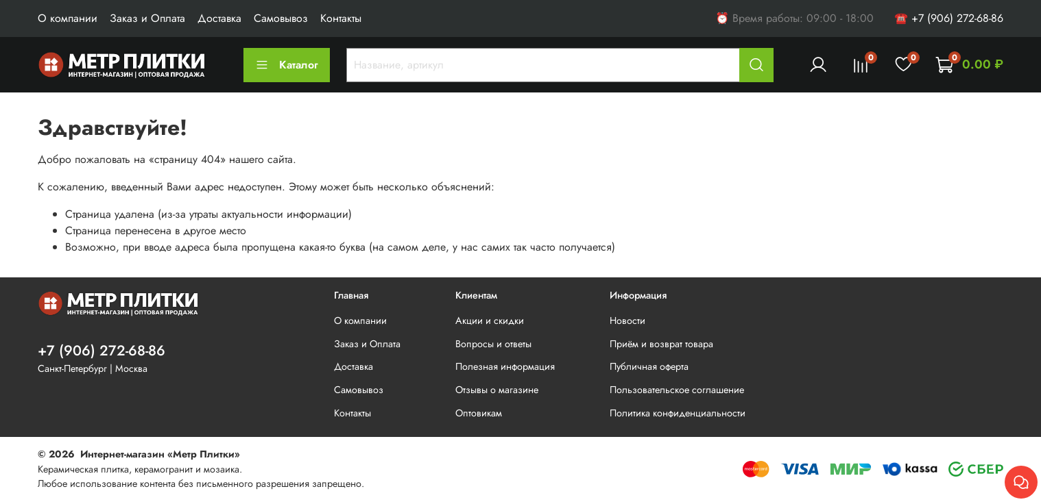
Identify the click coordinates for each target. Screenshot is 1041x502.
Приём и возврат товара (661, 344)
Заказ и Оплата (147, 18)
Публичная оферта (649, 366)
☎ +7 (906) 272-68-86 (948, 18)
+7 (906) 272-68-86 (101, 350)
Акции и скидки (489, 320)
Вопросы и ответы (493, 344)
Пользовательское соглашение (677, 390)
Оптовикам (478, 413)
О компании (67, 18)
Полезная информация (505, 366)
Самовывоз (281, 18)
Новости (627, 320)
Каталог (286, 65)
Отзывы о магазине (496, 390)
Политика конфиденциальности (677, 413)
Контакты (340, 18)
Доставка (219, 18)
